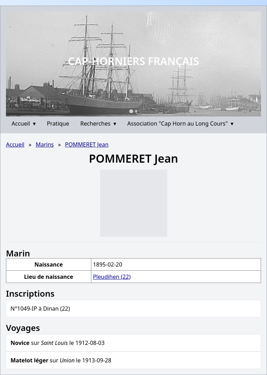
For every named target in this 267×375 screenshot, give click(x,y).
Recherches (98, 123)
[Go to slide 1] (131, 111)
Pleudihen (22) (112, 277)
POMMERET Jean (86, 144)
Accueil (24, 123)
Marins (45, 144)
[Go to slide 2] (136, 111)
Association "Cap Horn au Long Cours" (180, 123)
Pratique (58, 123)
